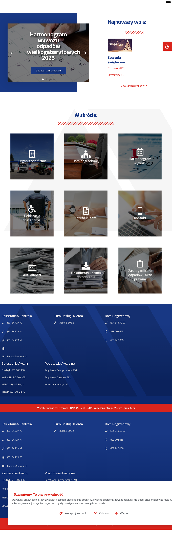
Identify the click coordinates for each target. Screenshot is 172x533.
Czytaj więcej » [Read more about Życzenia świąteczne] (116, 74)
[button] (167, 46)
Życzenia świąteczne (116, 59)
